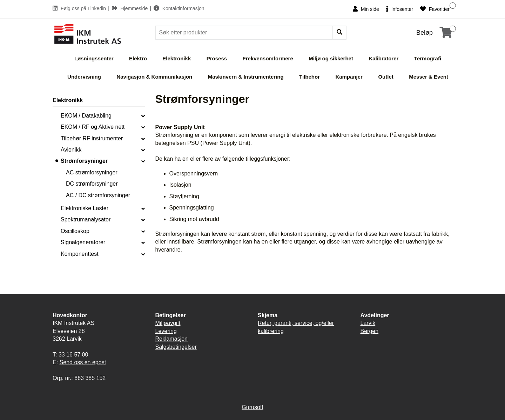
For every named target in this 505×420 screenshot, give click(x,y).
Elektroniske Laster (84, 208)
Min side (366, 9)
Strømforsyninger (84, 161)
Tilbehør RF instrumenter (92, 138)
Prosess (217, 58)
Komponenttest (80, 254)
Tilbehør (309, 77)
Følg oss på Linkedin (80, 8)
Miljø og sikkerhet (331, 58)
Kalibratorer (383, 58)
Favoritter (435, 9)
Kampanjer (349, 77)
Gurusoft (252, 407)
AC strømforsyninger (91, 172)
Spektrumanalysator (85, 219)
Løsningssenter (94, 58)
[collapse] (143, 116)
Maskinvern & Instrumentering (246, 77)
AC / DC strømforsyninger (98, 195)
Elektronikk (176, 58)
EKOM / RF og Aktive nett (92, 127)
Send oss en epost (83, 362)
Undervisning (84, 77)
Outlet (385, 77)
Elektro (138, 58)
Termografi (427, 58)
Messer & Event (428, 77)
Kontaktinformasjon (179, 8)
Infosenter (399, 9)
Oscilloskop (75, 231)
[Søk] (244, 33)
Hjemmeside (130, 8)
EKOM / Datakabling (86, 116)
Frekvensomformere (268, 58)
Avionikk (71, 150)
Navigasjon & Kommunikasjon (154, 77)
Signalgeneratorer (83, 242)
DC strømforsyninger (92, 184)
